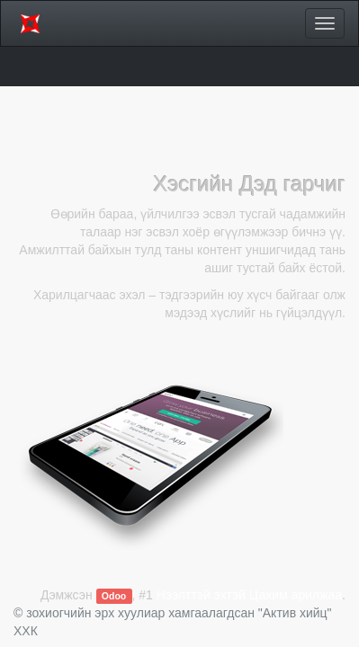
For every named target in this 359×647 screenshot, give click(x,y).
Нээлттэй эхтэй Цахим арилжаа (249, 595)
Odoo (114, 595)
